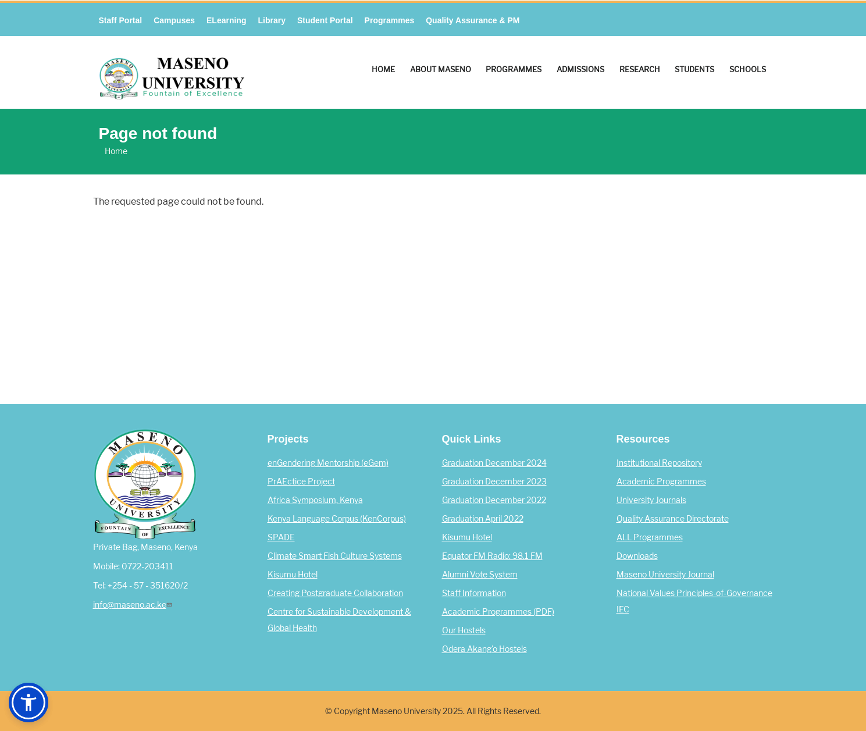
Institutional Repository (659, 463)
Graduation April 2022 (482, 519)
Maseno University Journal (665, 574)
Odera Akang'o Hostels (484, 649)
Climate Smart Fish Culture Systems (335, 556)
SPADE (281, 537)
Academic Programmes (661, 481)
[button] (28, 702)
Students (694, 69)
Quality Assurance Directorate (672, 519)
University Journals (651, 500)
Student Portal (325, 20)
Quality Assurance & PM (472, 20)
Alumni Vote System (480, 574)
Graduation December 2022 (494, 500)
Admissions (580, 69)
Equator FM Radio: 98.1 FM (492, 556)
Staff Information (474, 593)
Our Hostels (464, 630)
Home (383, 69)
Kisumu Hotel (293, 574)
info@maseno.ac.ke (133, 605)
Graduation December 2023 (494, 481)
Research (639, 69)
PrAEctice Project (301, 481)
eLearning (226, 20)
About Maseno (440, 69)
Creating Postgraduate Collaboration (335, 593)
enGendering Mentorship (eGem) (328, 463)
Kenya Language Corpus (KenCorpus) (337, 519)
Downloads (637, 556)
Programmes (390, 20)
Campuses (174, 20)
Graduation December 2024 (494, 463)
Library (271, 20)
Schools (747, 69)
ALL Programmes (649, 537)
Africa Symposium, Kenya (315, 500)
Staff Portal (120, 20)
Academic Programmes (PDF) (498, 612)
